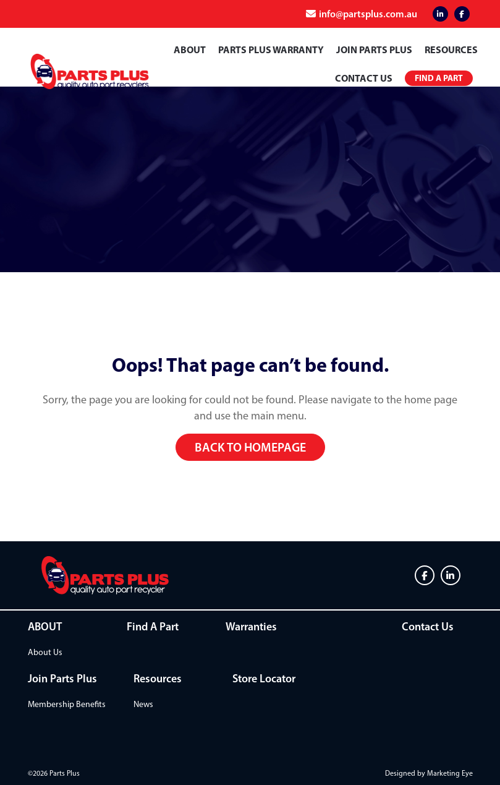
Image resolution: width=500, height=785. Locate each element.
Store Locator (263, 678)
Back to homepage (250, 447)
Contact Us (363, 78)
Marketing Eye (450, 773)
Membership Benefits (67, 704)
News (143, 704)
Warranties (251, 626)
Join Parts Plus (374, 49)
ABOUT (190, 49)
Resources (451, 49)
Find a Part (439, 78)
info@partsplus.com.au (368, 13)
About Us (45, 652)
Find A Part (153, 626)
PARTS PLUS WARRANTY (271, 49)
